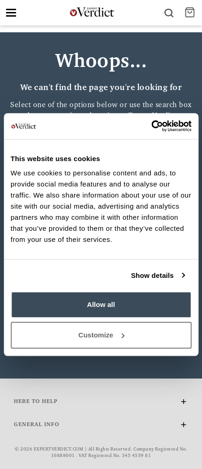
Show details (152, 275)
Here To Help (101, 403)
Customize (101, 335)
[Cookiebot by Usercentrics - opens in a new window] (151, 126)
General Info (101, 426)
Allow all (101, 304)
